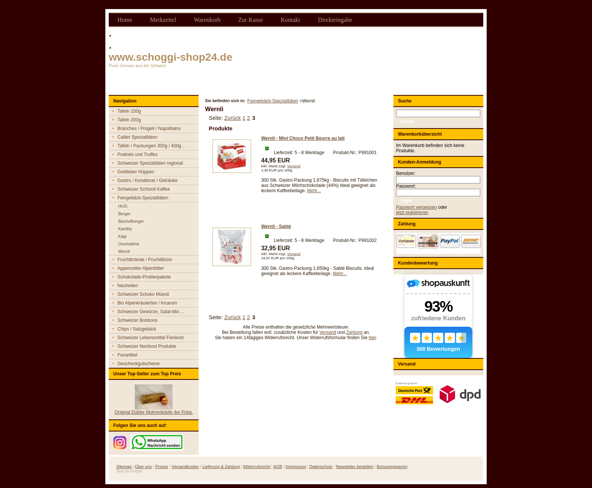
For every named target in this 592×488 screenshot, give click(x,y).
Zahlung (354, 332)
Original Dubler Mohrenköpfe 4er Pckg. (153, 412)
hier (372, 337)
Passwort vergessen (416, 207)
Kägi (122, 236)
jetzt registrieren (412, 212)
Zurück (232, 118)
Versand (293, 166)
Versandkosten (185, 466)
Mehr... (314, 190)
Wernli (124, 251)
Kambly (125, 228)
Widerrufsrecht (256, 466)
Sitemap (123, 466)
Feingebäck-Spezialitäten (272, 101)
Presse (161, 466)
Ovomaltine (128, 244)
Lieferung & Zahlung (221, 466)
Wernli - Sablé (276, 226)
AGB (277, 466)
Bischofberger (131, 221)
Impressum (295, 466)
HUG (122, 206)
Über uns (143, 466)
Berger (124, 213)
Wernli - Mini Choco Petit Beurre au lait (303, 138)
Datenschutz (321, 466)
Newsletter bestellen (354, 466)
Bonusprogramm (392, 466)
